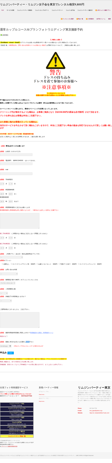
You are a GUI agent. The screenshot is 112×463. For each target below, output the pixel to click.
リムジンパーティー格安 (16, 417)
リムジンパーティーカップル (17, 408)
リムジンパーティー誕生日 (84, 10)
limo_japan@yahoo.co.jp (96, 410)
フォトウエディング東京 (16, 413)
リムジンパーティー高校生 (24, 10)
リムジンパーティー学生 (16, 403)
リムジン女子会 (70, 10)
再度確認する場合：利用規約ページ (41, 333)
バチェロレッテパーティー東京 (16, 427)
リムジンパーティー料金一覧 (17, 436)
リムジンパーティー (57, 10)
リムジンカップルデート (42, 10)
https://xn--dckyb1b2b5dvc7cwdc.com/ (99, 413)
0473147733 (26, 396)
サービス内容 (10, 10)
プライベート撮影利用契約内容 (9, 446)
